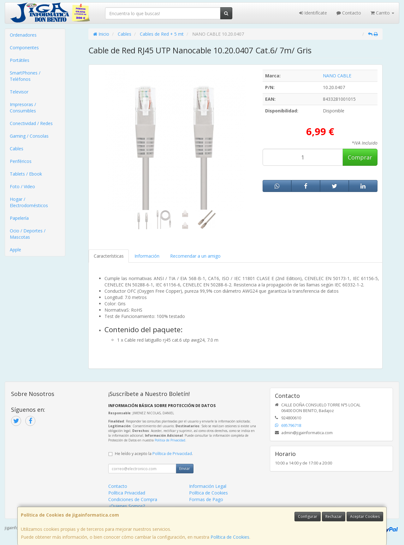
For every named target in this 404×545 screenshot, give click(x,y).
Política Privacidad (126, 493)
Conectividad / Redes (31, 123)
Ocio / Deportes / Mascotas (27, 234)
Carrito (382, 13)
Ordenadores (23, 35)
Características (109, 256)
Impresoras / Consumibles (23, 107)
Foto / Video (22, 186)
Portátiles (19, 60)
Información (146, 256)
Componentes (24, 48)
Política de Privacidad (170, 440)
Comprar (360, 157)
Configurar (307, 516)
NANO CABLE (337, 76)
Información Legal (207, 486)
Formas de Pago (206, 499)
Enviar (184, 468)
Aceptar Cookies (365, 516)
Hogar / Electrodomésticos (29, 202)
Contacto (348, 13)
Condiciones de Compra (132, 499)
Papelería (19, 218)
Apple (15, 250)
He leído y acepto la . (154, 453)
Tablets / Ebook (26, 174)
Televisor (19, 92)
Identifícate (313, 13)
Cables (16, 149)
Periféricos (21, 161)
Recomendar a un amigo (195, 256)
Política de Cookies (230, 537)
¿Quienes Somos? (126, 506)
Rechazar (333, 516)
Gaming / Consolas (29, 136)
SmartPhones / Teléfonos (25, 76)
